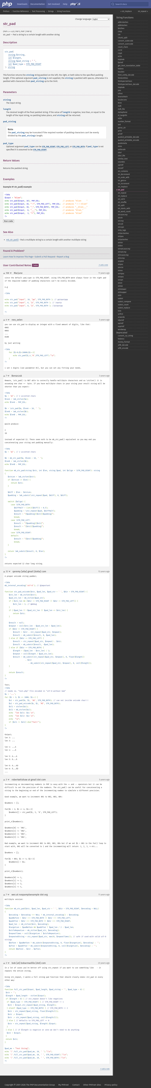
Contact (76, 1085)
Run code (8, 221)
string (11, 55)
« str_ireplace (126, 11)
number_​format (124, 121)
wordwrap (122, 329)
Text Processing (38, 11)
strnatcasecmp (124, 249)
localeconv (122, 100)
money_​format (124, 342)
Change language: (83, 19)
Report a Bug (63, 256)
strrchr (120, 267)
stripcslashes (123, 233)
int (10, 58)
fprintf (120, 62)
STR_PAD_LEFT (62, 147)
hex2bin (121, 72)
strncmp (121, 258)
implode (121, 87)
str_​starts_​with (124, 208)
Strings (51, 11)
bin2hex (121, 28)
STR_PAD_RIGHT (33, 64)
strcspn (121, 227)
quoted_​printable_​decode (128, 137)
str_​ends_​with (123, 177)
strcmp (121, 221)
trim (119, 311)
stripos (121, 236)
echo (120, 56)
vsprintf (121, 326)
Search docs (119, 4)
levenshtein (123, 97)
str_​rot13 (121, 199)
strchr (120, 218)
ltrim (120, 103)
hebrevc (121, 339)
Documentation (37, 4)
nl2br (120, 118)
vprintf (120, 323)
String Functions (63, 11)
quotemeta (122, 143)
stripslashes (123, 239)
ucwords (121, 317)
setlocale (122, 149)
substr (120, 298)
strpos (120, 264)
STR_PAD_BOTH (78, 147)
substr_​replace (124, 308)
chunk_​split (122, 38)
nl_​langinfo (122, 115)
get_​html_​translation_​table (129, 66)
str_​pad (121, 190)
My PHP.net (63, 1085)
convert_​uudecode (125, 41)
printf (120, 134)
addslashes (122, 25)
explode (121, 59)
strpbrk (121, 261)
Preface (6, 11)
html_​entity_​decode (126, 75)
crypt (120, 53)
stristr (120, 243)
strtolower (122, 289)
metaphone (122, 112)
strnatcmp (122, 252)
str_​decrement (124, 174)
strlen (120, 246)
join (119, 90)
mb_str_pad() (12, 240)
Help (65, 4)
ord (119, 125)
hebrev (121, 69)
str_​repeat (122, 193)
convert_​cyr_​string (125, 336)
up (4, 273)
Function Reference (21, 11)
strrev (120, 270)
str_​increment (123, 184)
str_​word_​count (124, 211)
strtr (119, 295)
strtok (120, 286)
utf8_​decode (123, 345)
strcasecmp (122, 215)
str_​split (121, 205)
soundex (121, 162)
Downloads (22, 4)
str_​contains (123, 171)
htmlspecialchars (125, 81)
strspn (120, 280)
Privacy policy (111, 1085)
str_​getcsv (122, 180)
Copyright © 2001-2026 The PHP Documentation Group (30, 1085)
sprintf (120, 165)
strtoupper (122, 292)
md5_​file (121, 109)
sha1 (120, 152)
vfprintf (121, 320)
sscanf (120, 168)
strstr (120, 283)
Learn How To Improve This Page (18, 256)
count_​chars (123, 47)
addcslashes (123, 22)
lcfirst (120, 93)
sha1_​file (121, 156)
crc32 (120, 50)
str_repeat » (143, 11)
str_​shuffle (122, 202)
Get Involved (54, 4)
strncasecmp (123, 255)
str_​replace (122, 196)
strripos (121, 274)
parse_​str (122, 128)
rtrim (120, 146)
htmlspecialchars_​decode (128, 84)
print (120, 131)
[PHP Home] (7, 4)
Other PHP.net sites (92, 1085)
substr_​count (123, 305)
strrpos (121, 277)
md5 (119, 106)
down (11, 273)
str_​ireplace (123, 187)
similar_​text (123, 159)
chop (120, 31)
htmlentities (123, 78)
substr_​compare (124, 301)
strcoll (120, 224)
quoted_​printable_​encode (128, 140)
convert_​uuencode (125, 44)
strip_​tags (122, 230)
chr (119, 35)
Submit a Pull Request (45, 256)
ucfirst (120, 314)
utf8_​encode (123, 348)
